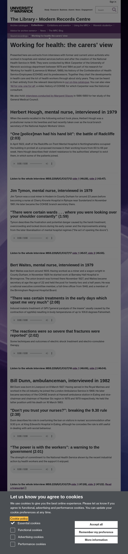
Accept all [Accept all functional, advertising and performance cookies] (96, 524)
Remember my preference (96, 532)
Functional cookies (26, 530)
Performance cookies (28, 544)
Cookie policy (19, 518)
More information (96, 540)
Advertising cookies (27, 537)
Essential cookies (25, 523)
